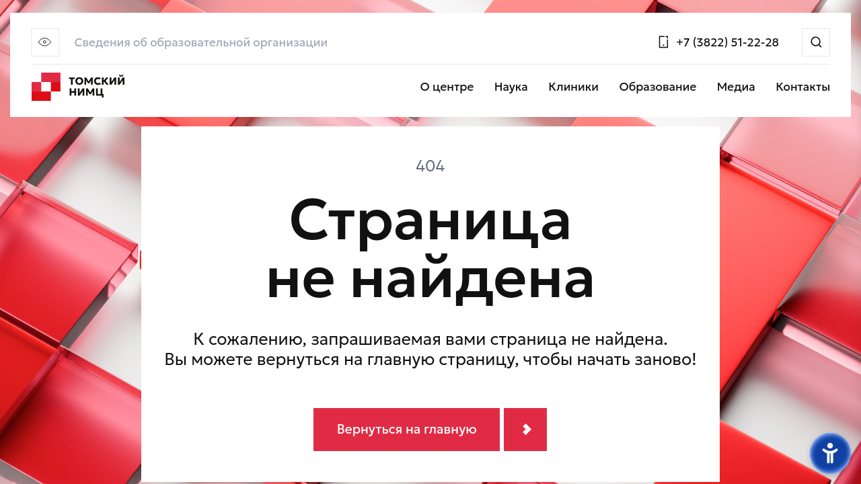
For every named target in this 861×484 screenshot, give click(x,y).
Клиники (573, 87)
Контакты (803, 87)
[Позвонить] (718, 42)
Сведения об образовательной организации (201, 43)
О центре (447, 87)
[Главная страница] (78, 87)
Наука (511, 87)
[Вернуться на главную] (430, 430)
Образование (657, 87)
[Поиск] (816, 42)
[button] (45, 42)
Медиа (736, 87)
